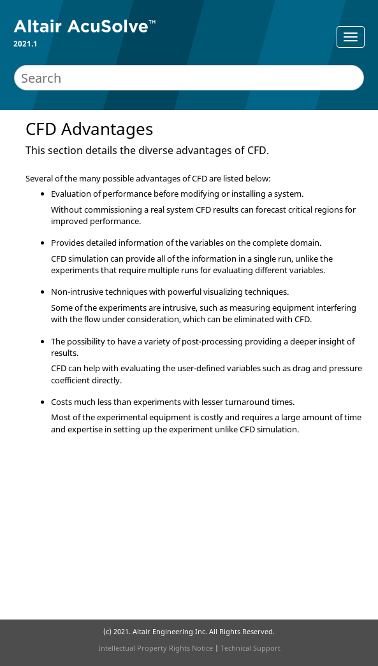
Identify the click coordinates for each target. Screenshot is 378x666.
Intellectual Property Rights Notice (155, 648)
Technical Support (250, 648)
